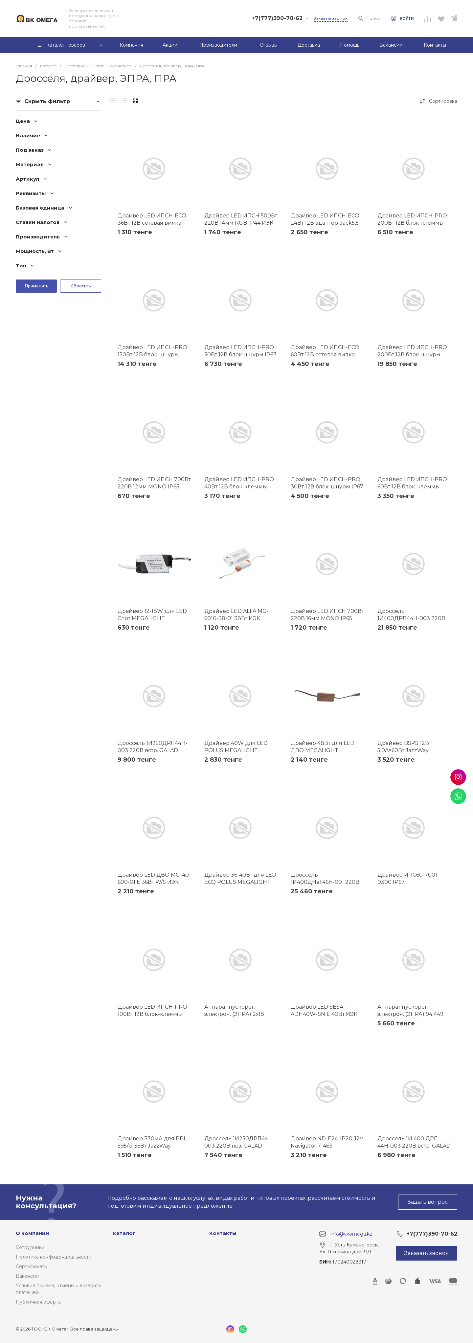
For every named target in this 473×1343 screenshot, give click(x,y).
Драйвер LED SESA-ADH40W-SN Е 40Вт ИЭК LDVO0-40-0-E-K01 (324, 1014)
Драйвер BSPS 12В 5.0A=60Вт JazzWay (403, 746)
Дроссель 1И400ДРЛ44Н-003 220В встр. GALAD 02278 (411, 618)
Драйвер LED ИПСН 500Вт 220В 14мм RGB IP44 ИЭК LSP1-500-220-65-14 (240, 223)
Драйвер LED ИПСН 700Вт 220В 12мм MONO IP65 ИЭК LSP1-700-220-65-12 (154, 486)
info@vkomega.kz (351, 1234)
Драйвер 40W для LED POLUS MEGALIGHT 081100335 (236, 750)
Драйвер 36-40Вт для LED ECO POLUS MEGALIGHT (240, 878)
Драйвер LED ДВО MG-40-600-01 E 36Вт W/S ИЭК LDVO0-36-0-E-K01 (154, 882)
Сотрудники (30, 1247)
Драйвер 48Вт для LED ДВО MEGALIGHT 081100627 (322, 750)
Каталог (124, 1233)
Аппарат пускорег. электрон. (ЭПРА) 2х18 (234, 1010)
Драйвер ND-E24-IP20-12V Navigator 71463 (327, 1142)
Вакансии (27, 1276)
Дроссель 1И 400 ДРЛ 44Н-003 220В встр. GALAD (414, 1142)
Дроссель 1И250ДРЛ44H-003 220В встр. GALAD (153, 746)
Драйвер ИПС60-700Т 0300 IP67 (407, 878)
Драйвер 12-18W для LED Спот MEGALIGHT (152, 614)
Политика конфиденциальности (54, 1257)
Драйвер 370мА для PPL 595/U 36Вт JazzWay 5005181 (152, 1145)
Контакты (222, 1233)
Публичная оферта (38, 1302)
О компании (32, 1233)
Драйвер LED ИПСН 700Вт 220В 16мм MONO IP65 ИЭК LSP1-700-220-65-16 (327, 618)
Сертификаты (32, 1266)
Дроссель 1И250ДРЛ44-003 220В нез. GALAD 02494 (237, 1145)
